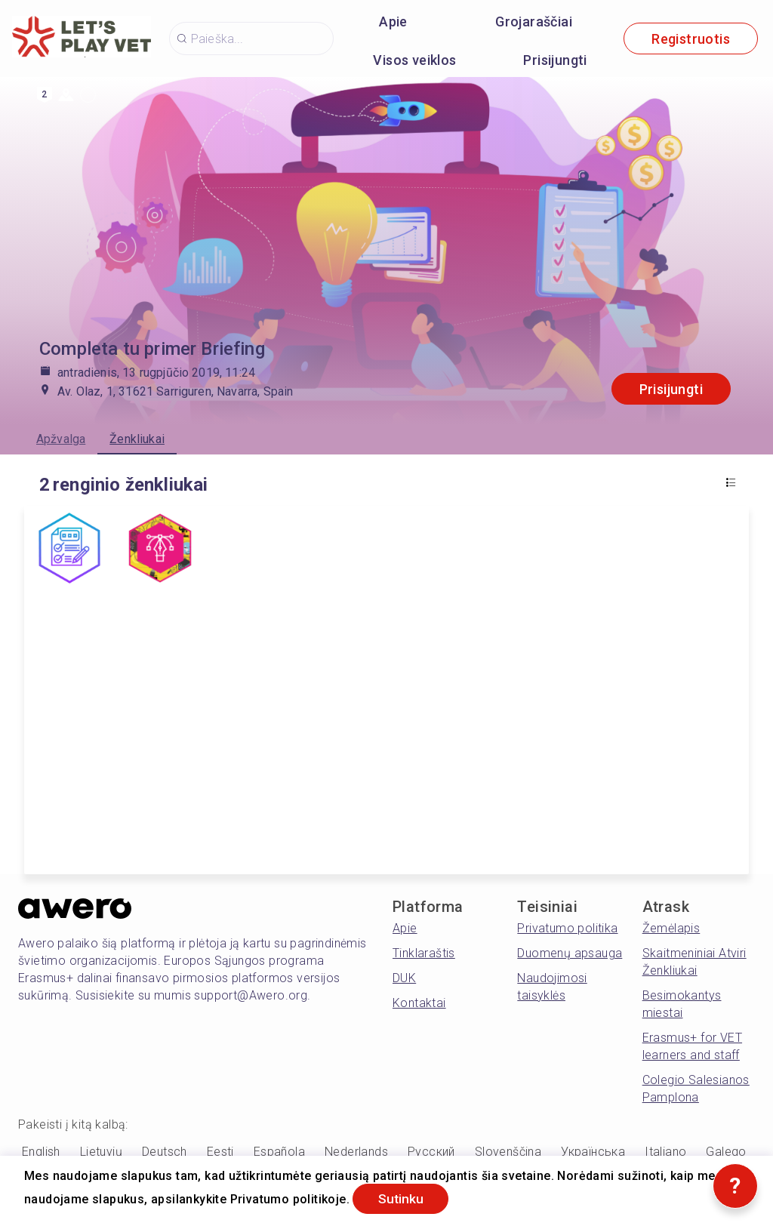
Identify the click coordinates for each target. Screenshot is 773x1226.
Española (279, 1151)
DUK (404, 978)
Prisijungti (555, 60)
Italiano (665, 1151)
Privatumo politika (567, 928)
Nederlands (356, 1151)
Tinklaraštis (424, 953)
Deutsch (164, 1151)
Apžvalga (60, 439)
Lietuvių (101, 1151)
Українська (593, 1151)
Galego (726, 1151)
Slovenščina (508, 1151)
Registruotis (690, 39)
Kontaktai (419, 1003)
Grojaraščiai (533, 21)
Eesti (220, 1151)
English (41, 1151)
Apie (393, 21)
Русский (431, 1151)
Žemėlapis (671, 928)
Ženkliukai (137, 439)
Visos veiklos (414, 60)
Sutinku (403, 1198)
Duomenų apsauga (569, 953)
